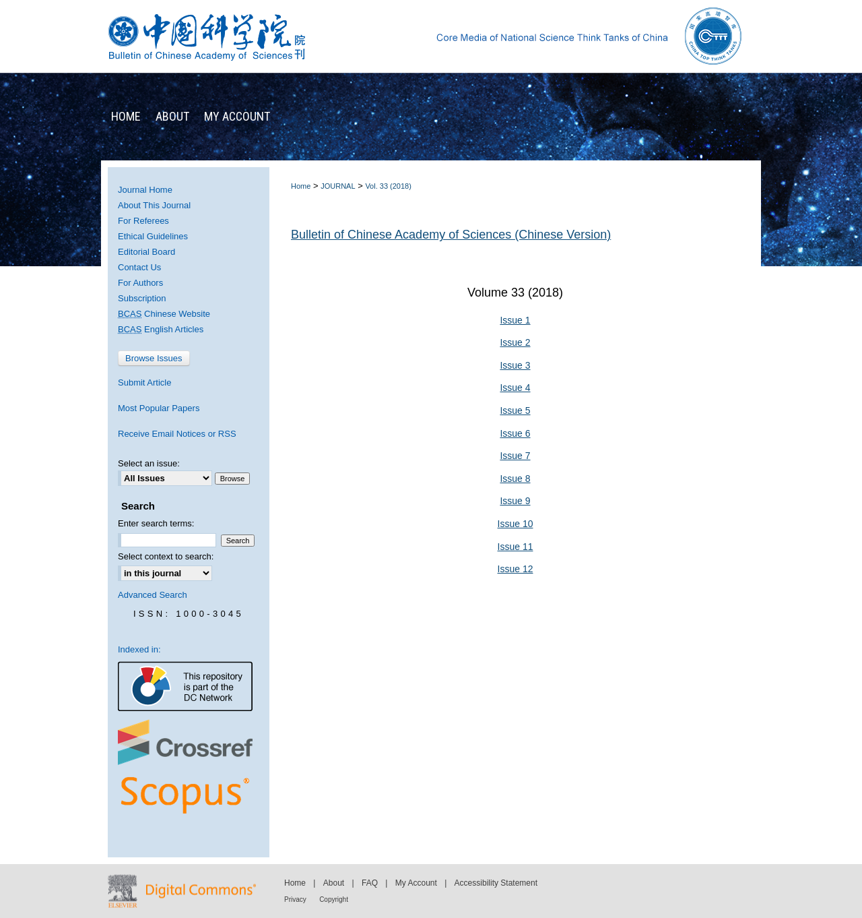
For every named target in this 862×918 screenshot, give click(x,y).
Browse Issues (154, 358)
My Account (416, 883)
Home (300, 186)
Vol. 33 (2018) (388, 186)
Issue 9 (515, 500)
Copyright (333, 899)
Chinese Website (164, 314)
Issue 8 (515, 478)
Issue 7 (515, 455)
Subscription (142, 298)
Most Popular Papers (158, 408)
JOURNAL (338, 186)
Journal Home (145, 190)
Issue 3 (515, 365)
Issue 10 (515, 523)
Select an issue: (149, 463)
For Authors (140, 283)
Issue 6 (515, 433)
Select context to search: (165, 556)
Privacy (295, 899)
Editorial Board (146, 252)
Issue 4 (515, 387)
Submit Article (144, 382)
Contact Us (139, 267)
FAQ (370, 883)
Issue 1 (515, 320)
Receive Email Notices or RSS (177, 434)
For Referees (143, 221)
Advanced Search (152, 595)
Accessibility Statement (496, 883)
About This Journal (154, 205)
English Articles (160, 329)
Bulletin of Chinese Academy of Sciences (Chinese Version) (451, 234)
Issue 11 (515, 546)
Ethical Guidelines (153, 236)
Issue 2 (515, 342)
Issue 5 (515, 410)
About (333, 883)
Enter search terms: (156, 523)
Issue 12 (515, 568)
